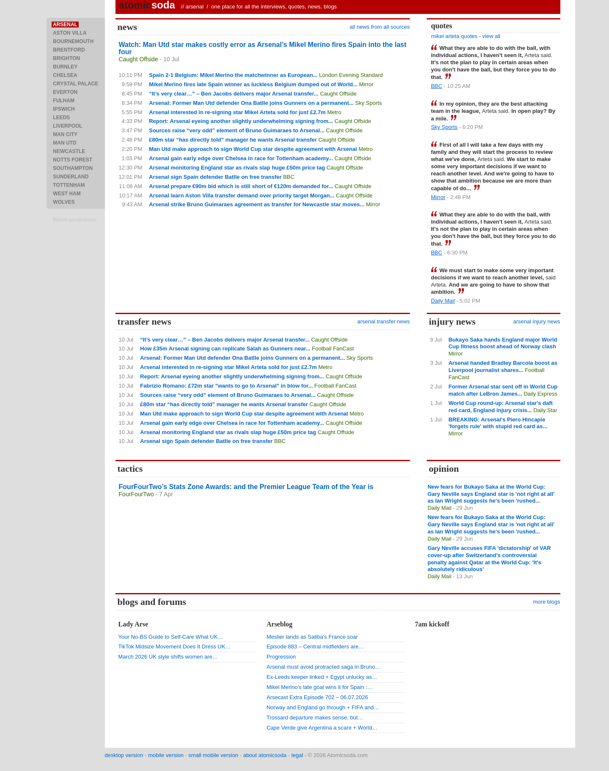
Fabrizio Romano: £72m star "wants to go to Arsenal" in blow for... (226, 386)
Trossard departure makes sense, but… (314, 717)
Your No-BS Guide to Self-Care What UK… (170, 637)
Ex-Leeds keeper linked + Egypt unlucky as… (321, 677)
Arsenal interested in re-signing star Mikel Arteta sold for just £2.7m (237, 112)
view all (491, 36)
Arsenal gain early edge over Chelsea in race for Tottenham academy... (241, 158)
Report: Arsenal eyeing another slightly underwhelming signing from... (241, 121)
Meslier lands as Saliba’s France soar (312, 637)
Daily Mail (443, 301)
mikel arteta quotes (454, 36)
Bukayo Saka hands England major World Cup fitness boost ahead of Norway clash (502, 343)
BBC (288, 177)
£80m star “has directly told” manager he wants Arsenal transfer (233, 140)
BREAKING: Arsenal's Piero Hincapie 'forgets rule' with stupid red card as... (497, 423)
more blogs (546, 602)
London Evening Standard (351, 75)
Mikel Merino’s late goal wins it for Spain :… (319, 687)
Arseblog (279, 624)
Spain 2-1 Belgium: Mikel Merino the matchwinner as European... (233, 75)
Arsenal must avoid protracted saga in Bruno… (323, 667)
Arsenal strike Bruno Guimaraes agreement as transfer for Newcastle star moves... (256, 204)
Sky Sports (368, 103)
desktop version (124, 755)
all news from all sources (380, 27)
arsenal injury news (536, 321)
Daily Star (545, 410)
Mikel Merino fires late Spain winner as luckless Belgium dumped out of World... (253, 84)
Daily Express (540, 394)
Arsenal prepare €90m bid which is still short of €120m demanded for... (241, 186)
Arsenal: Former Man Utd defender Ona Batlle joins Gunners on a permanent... (251, 103)
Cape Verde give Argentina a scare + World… (321, 728)
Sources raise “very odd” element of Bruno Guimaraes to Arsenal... (236, 130)
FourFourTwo (136, 494)
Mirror (366, 84)
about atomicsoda (265, 755)
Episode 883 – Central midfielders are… (315, 646)
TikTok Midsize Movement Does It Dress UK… (174, 646)
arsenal (195, 6)
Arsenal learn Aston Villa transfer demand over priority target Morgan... (242, 195)
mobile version (166, 755)
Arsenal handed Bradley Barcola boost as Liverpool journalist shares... (502, 366)
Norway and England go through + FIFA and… (322, 707)
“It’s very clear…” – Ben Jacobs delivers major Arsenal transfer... (233, 93)
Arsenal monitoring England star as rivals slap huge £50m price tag (237, 167)
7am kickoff (432, 624)
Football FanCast (333, 348)
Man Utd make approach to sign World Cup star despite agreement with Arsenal (253, 149)
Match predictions (75, 220)
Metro (334, 112)
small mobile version (214, 755)
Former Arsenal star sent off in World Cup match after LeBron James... (502, 390)
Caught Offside (138, 59)
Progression (281, 656)
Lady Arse (133, 624)
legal (297, 755)
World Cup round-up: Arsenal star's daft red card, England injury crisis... (500, 406)
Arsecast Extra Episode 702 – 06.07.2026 (317, 697)
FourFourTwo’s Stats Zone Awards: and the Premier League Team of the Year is (246, 486)
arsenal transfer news (383, 321)
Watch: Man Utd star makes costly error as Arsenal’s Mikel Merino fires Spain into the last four (262, 48)
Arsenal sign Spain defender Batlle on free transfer (215, 177)
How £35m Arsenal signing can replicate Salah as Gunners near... (225, 348)
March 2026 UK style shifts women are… (168, 656)
